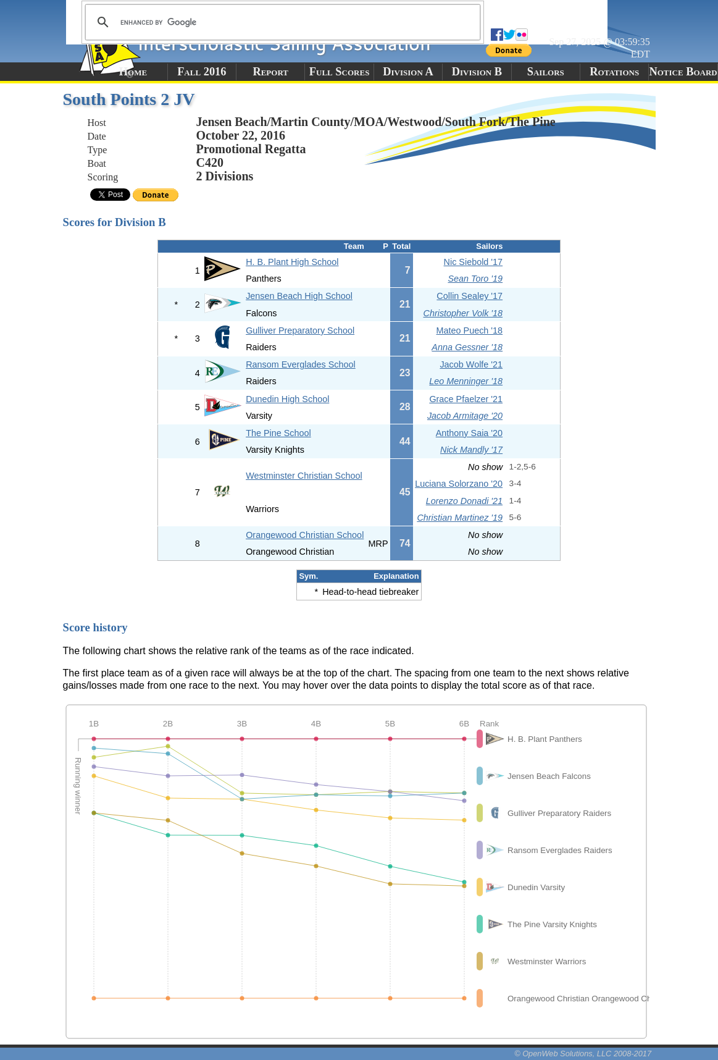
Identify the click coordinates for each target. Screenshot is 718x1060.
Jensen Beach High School (299, 296)
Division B (477, 71)
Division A (408, 71)
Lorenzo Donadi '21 (464, 501)
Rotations (614, 71)
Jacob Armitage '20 (465, 416)
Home (133, 71)
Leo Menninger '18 (466, 381)
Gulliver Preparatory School (300, 330)
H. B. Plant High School (292, 262)
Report (270, 71)
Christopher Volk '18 (463, 313)
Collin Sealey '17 (469, 296)
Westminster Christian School (304, 476)
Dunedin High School (287, 399)
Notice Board (683, 71)
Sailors (545, 71)
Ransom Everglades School (301, 364)
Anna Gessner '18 (467, 347)
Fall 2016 (201, 71)
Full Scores (339, 71)
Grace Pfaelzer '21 (466, 399)
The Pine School (278, 433)
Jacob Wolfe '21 (471, 364)
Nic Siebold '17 (473, 262)
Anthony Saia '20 (469, 433)
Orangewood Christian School (305, 535)
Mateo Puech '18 (469, 330)
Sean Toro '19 (475, 279)
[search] (280, 22)
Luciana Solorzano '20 (459, 484)
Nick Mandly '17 (471, 450)
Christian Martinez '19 (460, 518)
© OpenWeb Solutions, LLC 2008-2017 (582, 1053)
